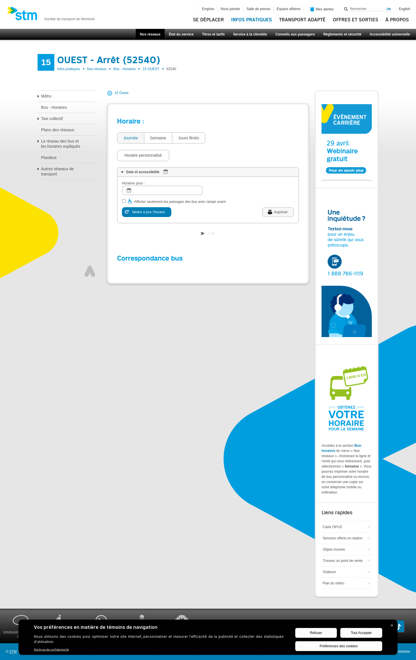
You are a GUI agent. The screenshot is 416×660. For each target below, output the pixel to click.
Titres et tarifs (213, 34)
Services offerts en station (343, 538)
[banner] (50, 15)
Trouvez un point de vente (343, 561)
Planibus (49, 157)
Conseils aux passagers (295, 34)
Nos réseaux (150, 34)
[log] (162, 173)
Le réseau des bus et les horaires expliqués (60, 144)
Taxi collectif (52, 118)
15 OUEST (151, 69)
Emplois (208, 9)
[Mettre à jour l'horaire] (146, 195)
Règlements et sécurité (342, 34)
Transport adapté (302, 20)
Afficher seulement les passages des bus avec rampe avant (180, 184)
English (404, 9)
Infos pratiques (251, 20)
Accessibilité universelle (390, 34)
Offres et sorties (355, 20)
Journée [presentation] (130, 138)
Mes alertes (322, 9)
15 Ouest (121, 93)
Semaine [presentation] (158, 138)
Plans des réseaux (57, 130)
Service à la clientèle (250, 34)
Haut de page (90, 253)
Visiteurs (329, 572)
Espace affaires (289, 9)
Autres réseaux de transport (57, 171)
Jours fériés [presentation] (188, 138)
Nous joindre (230, 9)
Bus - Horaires (125, 69)
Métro (46, 96)
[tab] (130, 138)
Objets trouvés (334, 549)
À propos (397, 20)
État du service (181, 34)
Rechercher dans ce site (346, 9)
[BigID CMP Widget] (208, 638)
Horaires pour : (133, 166)
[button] (234, 138)
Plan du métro (333, 583)
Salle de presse (258, 9)
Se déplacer (208, 20)
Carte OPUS (332, 527)
